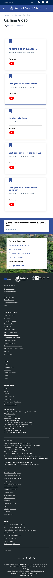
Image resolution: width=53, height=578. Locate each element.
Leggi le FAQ (7, 481)
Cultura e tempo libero (10, 332)
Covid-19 (6, 375)
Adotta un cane (8, 541)
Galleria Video (8, 399)
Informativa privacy (9, 498)
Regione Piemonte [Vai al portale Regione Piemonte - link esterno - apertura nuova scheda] (8, 2)
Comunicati (7, 370)
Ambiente (7, 318)
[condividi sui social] (8, 25)
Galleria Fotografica (9, 396)
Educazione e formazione (11, 335)
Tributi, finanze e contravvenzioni (13, 349)
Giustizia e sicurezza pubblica (12, 338)
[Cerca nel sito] (47, 8)
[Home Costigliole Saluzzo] (24, 8)
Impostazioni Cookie (10, 503)
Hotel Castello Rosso (18, 118)
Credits (6, 506)
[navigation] (3, 8)
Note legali (7, 501)
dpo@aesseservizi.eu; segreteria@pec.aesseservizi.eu (23, 464)
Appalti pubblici (8, 324)
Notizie (6, 364)
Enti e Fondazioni (9, 300)
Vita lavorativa (8, 354)
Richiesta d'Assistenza (10, 489)
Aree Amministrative (10, 292)
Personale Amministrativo (11, 303)
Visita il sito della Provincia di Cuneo (14, 527)
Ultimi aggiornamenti (10, 509)
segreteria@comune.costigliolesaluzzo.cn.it (20, 424)
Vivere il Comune (15, 15)
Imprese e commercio (10, 340)
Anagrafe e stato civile (10, 321)
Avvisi (6, 378)
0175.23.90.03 (11, 416)
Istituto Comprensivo (10, 538)
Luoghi (6, 391)
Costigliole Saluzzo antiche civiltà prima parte (24, 188)
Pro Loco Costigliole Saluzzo (12, 544)
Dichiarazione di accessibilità (12, 476)
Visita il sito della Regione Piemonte (14, 524)
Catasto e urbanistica (10, 329)
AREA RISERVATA (25, 575)
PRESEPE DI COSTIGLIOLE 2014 (23, 49)
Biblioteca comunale (10, 373)
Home (6, 15)
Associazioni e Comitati (10, 405)
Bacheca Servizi (8, 492)
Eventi (6, 388)
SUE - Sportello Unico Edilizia (12, 535)
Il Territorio (7, 394)
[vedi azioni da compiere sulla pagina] (18, 25)
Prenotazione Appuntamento (12, 484)
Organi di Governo (9, 289)
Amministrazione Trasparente (12, 473)
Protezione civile (9, 367)
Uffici (5, 294)
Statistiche (7, 512)
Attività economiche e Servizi (12, 402)
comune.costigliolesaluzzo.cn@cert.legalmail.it (21, 422)
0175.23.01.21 (10, 414)
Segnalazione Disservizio (11, 487)
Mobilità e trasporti (9, 343)
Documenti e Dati (9, 297)
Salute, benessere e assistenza (13, 346)
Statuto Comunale (9, 495)
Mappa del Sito (8, 514)
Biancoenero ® (15, 573)
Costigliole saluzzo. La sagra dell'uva (25, 152)
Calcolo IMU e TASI (9, 533)
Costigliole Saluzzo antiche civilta (24, 83)
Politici (6, 305)
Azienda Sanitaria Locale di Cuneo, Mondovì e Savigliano (20, 530)
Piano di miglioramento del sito (13, 478)
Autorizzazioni (8, 327)
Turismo (6, 351)
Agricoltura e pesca (9, 315)
